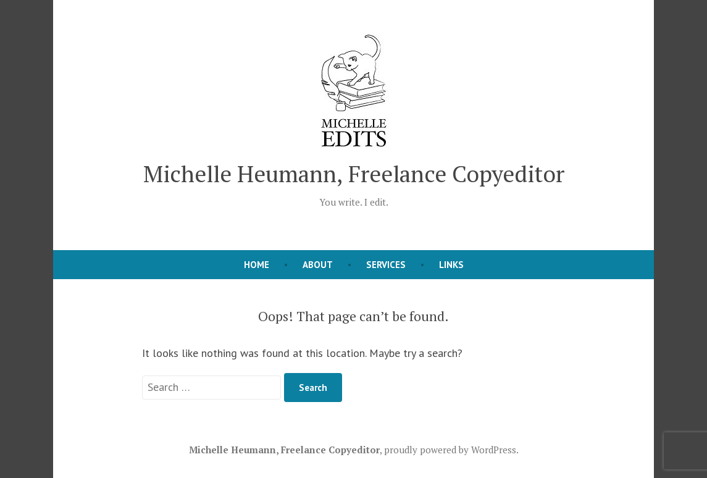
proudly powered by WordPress (450, 449)
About (318, 264)
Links (451, 264)
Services (386, 264)
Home (256, 264)
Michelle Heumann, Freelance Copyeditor (353, 173)
